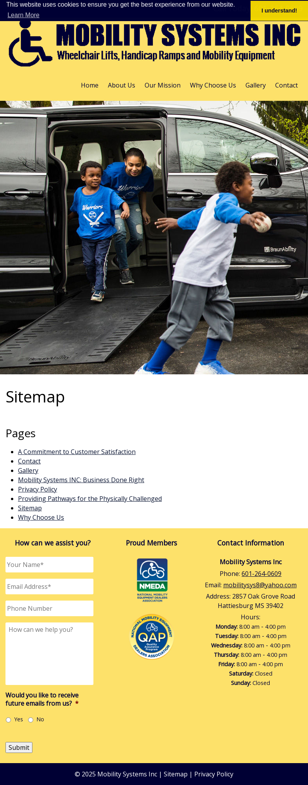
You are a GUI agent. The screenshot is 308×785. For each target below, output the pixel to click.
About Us (121, 85)
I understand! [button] (279, 10)
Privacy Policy (37, 489)
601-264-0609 (261, 573)
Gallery (255, 85)
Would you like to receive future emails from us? (42, 699)
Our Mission (163, 85)
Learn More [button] (23, 15)
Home (89, 85)
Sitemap (30, 508)
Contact (286, 85)
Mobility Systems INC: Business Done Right (81, 480)
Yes (18, 719)
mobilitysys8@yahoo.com (260, 585)
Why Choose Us (213, 85)
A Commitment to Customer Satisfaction (77, 451)
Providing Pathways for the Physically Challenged (90, 498)
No (40, 719)
